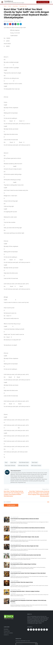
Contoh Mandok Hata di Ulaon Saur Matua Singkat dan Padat (24, 546)
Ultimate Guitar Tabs (23, 465)
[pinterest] (34, 630)
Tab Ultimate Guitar (24, 462)
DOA (11, 562)
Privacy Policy (7, 631)
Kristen (11, 580)
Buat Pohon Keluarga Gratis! (43, 2)
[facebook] (39, 630)
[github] (47, 630)
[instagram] (44, 630)
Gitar (6, 462)
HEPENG (18, 589)
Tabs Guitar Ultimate (10, 465)
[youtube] (36, 630)
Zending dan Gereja (22, 553)
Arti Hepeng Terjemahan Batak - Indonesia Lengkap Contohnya (24, 591)
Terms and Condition (8, 633)
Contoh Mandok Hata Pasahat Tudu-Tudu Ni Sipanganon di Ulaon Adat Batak (28, 573)
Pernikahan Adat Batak (17, 571)
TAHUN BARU (16, 580)
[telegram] (28, 630)
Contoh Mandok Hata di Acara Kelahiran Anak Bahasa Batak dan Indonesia (27, 527)
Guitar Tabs (13, 462)
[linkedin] (31, 630)
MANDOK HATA (15, 517)
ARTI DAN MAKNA (13, 589)
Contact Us (6, 634)
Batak (11, 535)
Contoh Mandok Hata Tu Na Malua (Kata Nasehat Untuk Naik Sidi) (25, 555)
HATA (11, 517)
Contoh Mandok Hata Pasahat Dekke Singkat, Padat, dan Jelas (24, 536)
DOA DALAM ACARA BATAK (17, 562)
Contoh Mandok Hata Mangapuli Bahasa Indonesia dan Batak (24, 518)
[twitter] (41, 630)
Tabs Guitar (34, 462)
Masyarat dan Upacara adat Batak (19, 598)
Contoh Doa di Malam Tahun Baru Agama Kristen (21, 582)
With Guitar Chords (36, 465)
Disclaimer (6, 629)
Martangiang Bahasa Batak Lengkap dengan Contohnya (23, 564)
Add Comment (11, 505)
